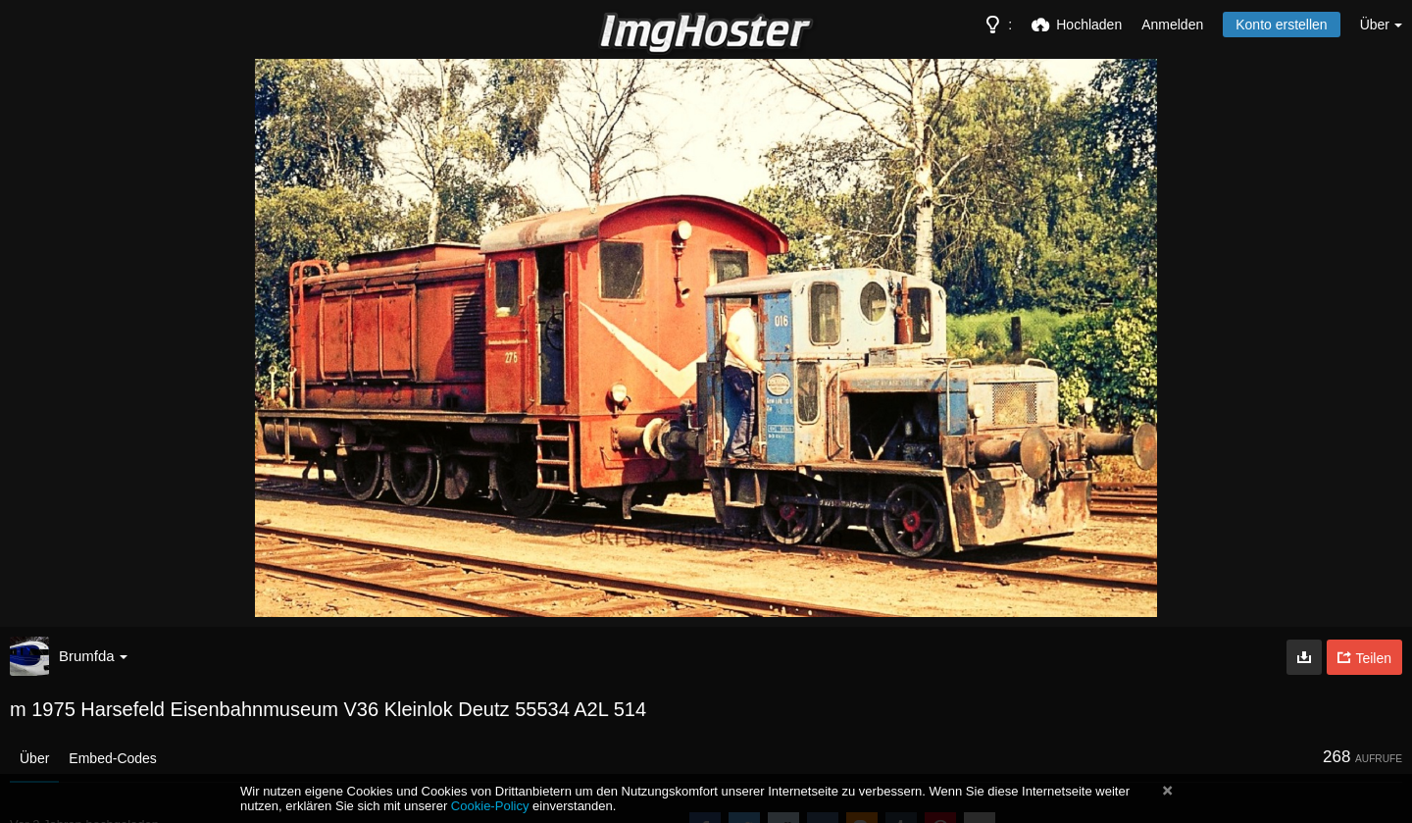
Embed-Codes (113, 758)
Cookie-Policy (490, 805)
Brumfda (93, 655)
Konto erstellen (1281, 24)
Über (34, 758)
